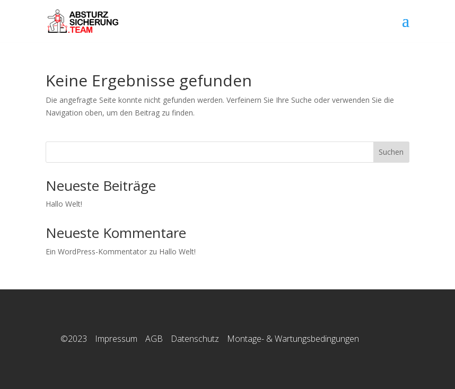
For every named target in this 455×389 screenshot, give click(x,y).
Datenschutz (195, 338)
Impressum (116, 338)
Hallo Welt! (64, 204)
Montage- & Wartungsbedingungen (293, 338)
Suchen (391, 152)
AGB (154, 338)
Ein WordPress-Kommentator (96, 251)
